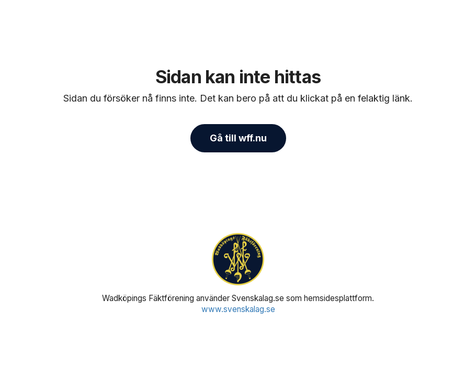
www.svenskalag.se (238, 309)
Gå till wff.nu (238, 137)
